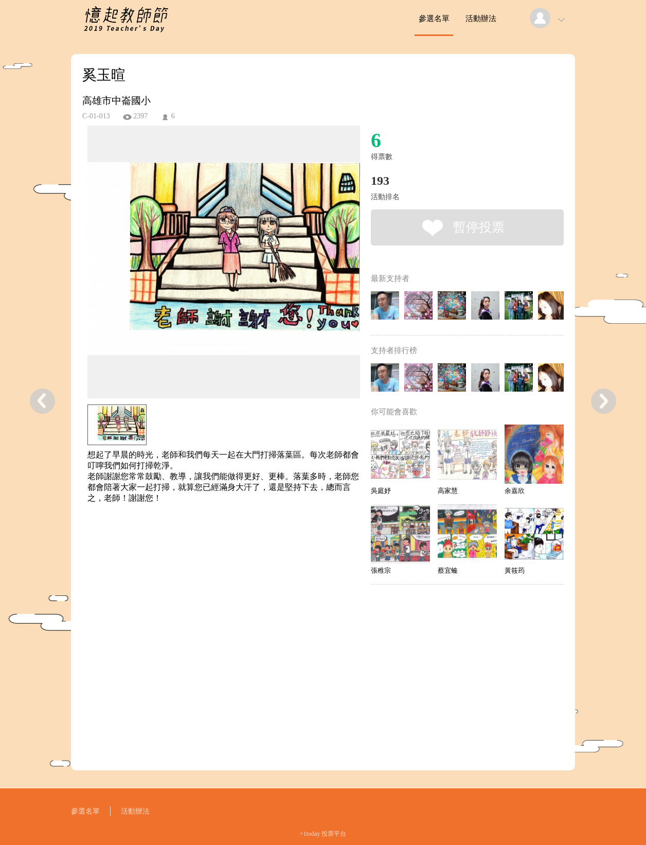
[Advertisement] (207, 550)
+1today (310, 833)
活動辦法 (480, 18)
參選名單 (434, 18)
